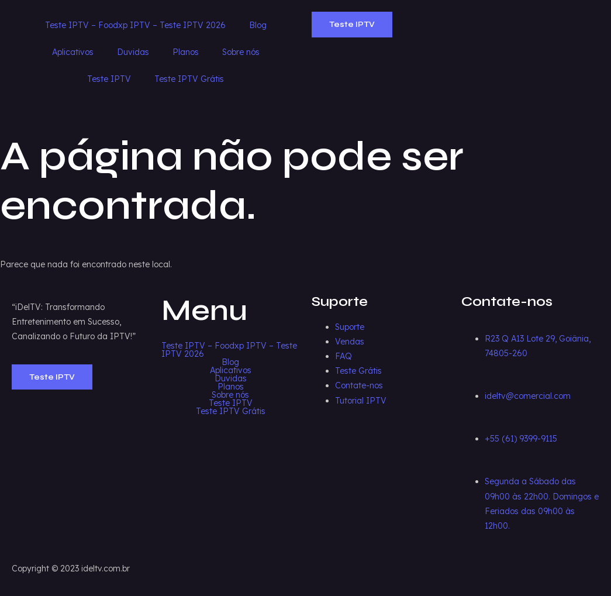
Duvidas (133, 52)
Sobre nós (241, 52)
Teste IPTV (109, 79)
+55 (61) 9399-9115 (521, 438)
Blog (258, 25)
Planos (185, 52)
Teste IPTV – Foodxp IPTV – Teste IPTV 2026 (135, 25)
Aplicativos (73, 52)
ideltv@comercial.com (528, 396)
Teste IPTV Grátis (189, 79)
